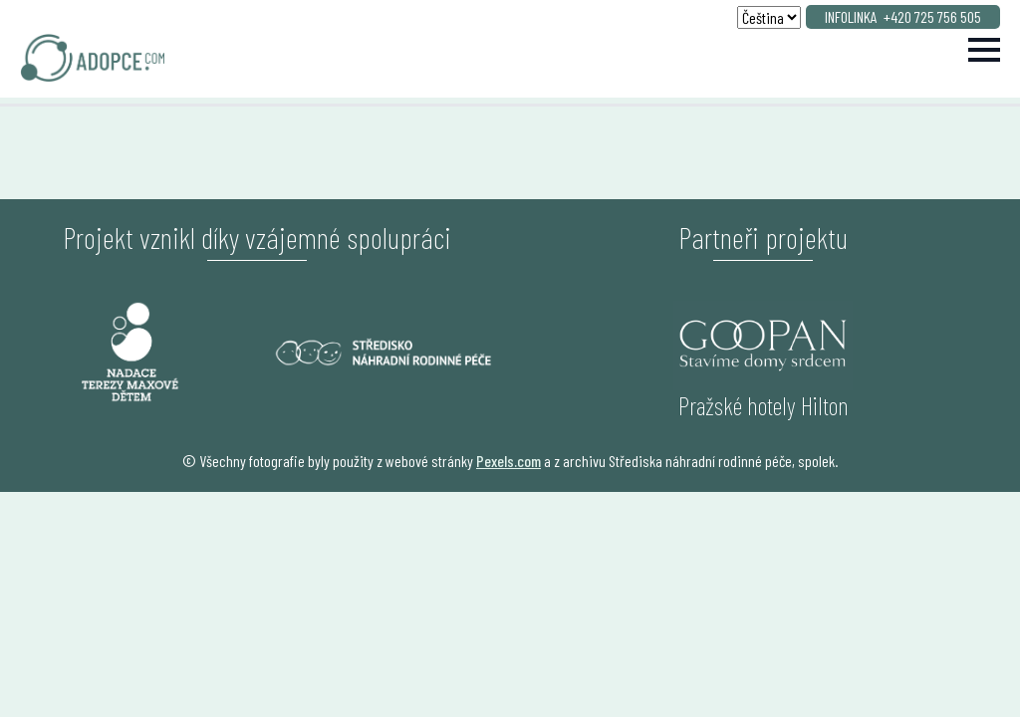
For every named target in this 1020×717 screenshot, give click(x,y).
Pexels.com (508, 460)
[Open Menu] (984, 50)
